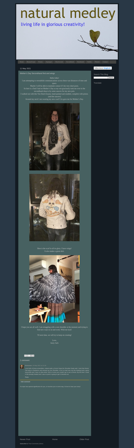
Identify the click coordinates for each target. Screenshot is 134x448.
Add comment (25, 381)
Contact (105, 62)
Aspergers (49, 62)
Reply (27, 377)
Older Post (84, 439)
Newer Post (25, 439)
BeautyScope (31, 62)
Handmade (80, 62)
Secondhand (70, 62)
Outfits (89, 62)
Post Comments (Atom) (36, 443)
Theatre (97, 62)
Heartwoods (59, 62)
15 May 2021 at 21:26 (39, 365)
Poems (40, 62)
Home (22, 62)
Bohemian (28, 365)
